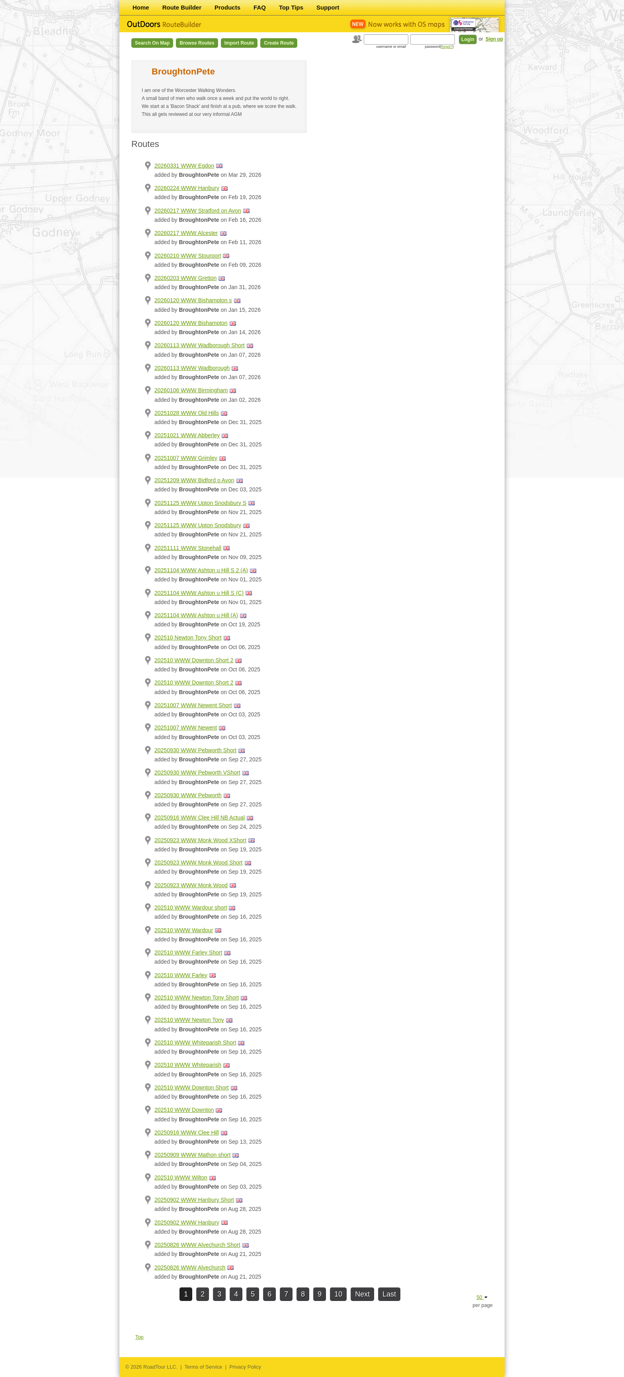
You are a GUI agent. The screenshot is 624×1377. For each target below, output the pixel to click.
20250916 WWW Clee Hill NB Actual (199, 817)
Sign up (494, 39)
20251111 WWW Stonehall (187, 548)
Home (141, 7)
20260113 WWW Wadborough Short (199, 345)
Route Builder (181, 7)
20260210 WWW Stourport (187, 255)
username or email (391, 47)
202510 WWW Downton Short (191, 1087)
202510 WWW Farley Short (188, 952)
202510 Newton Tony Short (188, 637)
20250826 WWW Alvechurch (189, 1267)
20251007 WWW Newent (185, 727)
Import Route (239, 43)
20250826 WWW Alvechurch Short (197, 1245)
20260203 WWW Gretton (185, 278)
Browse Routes (196, 43)
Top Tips (291, 7)
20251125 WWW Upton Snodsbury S (200, 503)
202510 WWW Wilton (180, 1177)
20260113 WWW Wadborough (192, 368)
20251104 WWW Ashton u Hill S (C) (199, 593)
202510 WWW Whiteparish (187, 1065)
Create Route (279, 43)
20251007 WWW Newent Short (193, 705)
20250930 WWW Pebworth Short (195, 750)
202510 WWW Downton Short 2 (193, 660)
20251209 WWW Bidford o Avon (194, 480)
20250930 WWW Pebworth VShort (197, 772)
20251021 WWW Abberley (187, 435)
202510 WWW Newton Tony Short (196, 997)
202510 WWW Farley (180, 975)
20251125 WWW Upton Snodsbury (197, 525)
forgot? (446, 47)
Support (327, 7)
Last (389, 1294)
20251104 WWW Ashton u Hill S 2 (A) (201, 570)
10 (338, 1294)
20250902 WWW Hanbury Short (194, 1200)
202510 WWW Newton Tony (189, 1020)
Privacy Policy (245, 1367)
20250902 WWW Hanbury (186, 1222)
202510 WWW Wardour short (190, 907)
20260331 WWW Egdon (184, 165)
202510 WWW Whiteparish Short (195, 1042)
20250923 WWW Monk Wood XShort (200, 840)
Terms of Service (203, 1367)
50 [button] (482, 1297)
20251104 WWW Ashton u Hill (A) (196, 615)
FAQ (260, 7)
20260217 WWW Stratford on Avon (197, 210)
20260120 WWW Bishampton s (193, 300)
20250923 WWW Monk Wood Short (198, 862)
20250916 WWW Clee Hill (186, 1132)
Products (227, 7)
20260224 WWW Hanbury (186, 188)
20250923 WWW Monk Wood (191, 885)
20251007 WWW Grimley (185, 458)
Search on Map (152, 43)
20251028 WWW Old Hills (186, 413)
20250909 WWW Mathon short (192, 1155)
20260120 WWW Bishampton (191, 323)
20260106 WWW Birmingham (191, 390)
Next (362, 1294)
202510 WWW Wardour (183, 930)
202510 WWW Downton (184, 1110)
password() (439, 47)
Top (139, 1337)
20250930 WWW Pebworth (188, 795)
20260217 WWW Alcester (186, 233)
